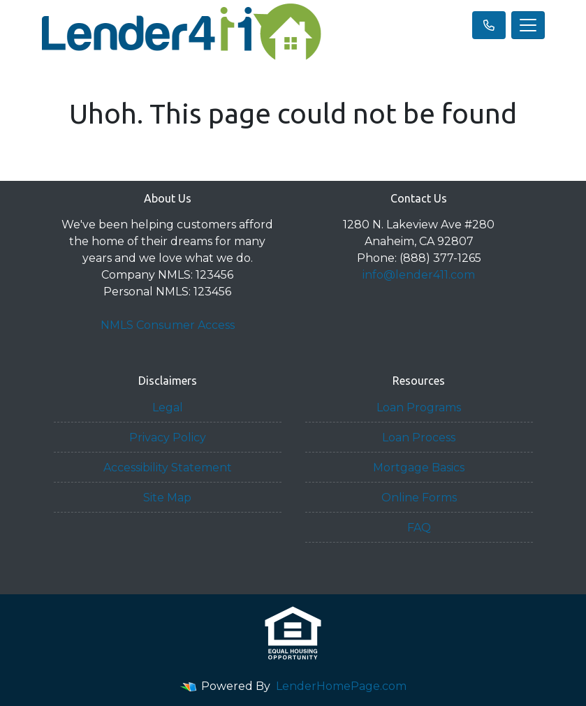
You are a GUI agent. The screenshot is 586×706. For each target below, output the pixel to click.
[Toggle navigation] (528, 25)
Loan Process (418, 437)
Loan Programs (418, 407)
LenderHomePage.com (341, 686)
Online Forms (419, 497)
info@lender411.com (418, 274)
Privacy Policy (167, 437)
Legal (167, 407)
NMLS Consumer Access (168, 325)
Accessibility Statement (167, 467)
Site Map (167, 497)
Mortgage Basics (418, 467)
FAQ (419, 527)
